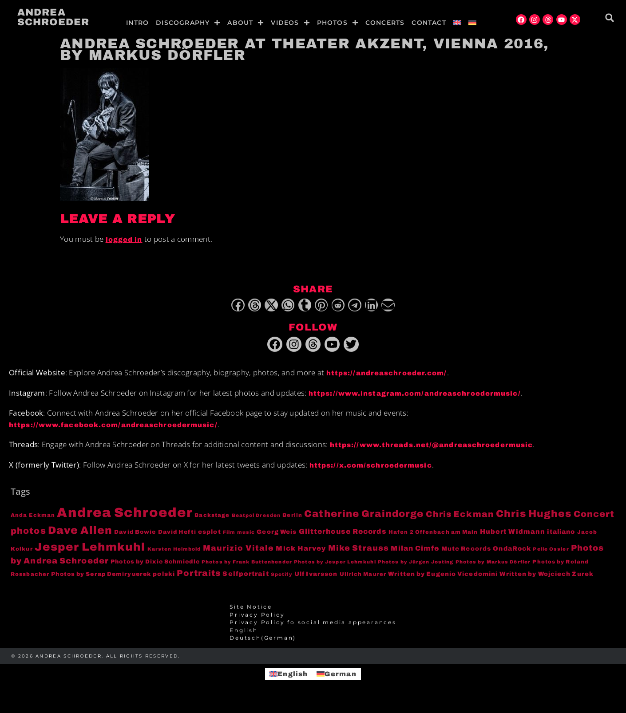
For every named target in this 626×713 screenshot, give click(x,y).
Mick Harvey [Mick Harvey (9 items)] (301, 554)
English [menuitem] (292, 674)
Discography (188, 22)
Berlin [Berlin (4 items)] (292, 521)
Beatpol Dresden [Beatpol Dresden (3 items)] (256, 521)
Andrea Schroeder (53, 17)
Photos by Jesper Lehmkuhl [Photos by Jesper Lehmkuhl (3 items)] (335, 567)
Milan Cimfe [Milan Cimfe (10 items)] (415, 554)
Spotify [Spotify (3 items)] (282, 580)
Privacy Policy (257, 621)
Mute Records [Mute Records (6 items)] (466, 554)
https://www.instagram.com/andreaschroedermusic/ (415, 399)
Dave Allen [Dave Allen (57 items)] (80, 536)
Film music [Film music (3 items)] (239, 538)
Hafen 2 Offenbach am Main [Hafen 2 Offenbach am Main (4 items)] (433, 537)
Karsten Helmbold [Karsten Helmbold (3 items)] (174, 554)
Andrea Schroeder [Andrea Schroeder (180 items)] (125, 518)
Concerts (385, 23)
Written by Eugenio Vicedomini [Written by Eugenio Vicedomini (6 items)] (443, 579)
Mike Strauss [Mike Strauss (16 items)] (358, 553)
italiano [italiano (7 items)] (561, 537)
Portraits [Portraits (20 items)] (199, 579)
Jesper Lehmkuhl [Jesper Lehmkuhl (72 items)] (90, 553)
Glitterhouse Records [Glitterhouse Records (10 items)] (343, 537)
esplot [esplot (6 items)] (209, 537)
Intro (137, 23)
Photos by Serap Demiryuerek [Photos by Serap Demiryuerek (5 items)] (101, 580)
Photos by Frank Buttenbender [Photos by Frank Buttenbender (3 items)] (247, 567)
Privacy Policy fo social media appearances (313, 628)
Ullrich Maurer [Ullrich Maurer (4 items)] (363, 580)
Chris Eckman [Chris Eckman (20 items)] (460, 520)
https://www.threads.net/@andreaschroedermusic (431, 450)
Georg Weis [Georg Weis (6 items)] (277, 537)
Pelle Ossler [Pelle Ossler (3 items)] (551, 554)
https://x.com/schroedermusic (370, 471)
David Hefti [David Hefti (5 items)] (177, 538)
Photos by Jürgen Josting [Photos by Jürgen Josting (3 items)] (415, 567)
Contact (429, 23)
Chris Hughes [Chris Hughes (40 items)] (533, 519)
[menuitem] (457, 22)
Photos (337, 22)
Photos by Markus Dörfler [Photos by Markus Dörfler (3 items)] (493, 567)
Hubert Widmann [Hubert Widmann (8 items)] (512, 537)
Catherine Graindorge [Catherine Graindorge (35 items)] (364, 519)
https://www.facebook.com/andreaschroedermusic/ (113, 430)
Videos (290, 22)
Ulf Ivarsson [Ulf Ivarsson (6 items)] (315, 579)
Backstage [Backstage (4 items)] (212, 521)
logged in (124, 239)
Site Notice (251, 613)
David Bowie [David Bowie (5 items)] (135, 538)
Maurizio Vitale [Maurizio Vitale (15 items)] (238, 554)
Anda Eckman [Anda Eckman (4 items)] (33, 521)
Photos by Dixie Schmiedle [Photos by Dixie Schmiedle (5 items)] (155, 567)
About (245, 22)
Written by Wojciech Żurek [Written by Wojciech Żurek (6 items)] (546, 579)
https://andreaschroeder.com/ (386, 378)
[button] (609, 17)
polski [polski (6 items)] (164, 579)
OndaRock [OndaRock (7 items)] (512, 554)
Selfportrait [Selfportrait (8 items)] (245, 579)
